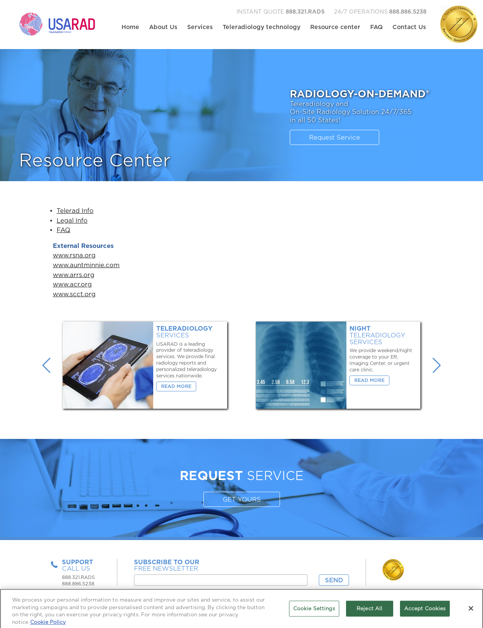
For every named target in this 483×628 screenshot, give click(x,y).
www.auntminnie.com (86, 265)
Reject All (369, 611)
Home (130, 27)
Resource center (335, 27)
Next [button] (436, 365)
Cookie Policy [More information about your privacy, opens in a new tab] (48, 624)
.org (88, 275)
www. (61, 255)
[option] (145, 365)
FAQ (376, 27)
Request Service (334, 137)
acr (74, 284)
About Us (163, 27)
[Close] (471, 610)
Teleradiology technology (261, 27)
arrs (76, 275)
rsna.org (82, 255)
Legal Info (72, 220)
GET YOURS (242, 499)
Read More (176, 386)
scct (76, 294)
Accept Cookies (425, 611)
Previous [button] (46, 365)
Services (200, 27)
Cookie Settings (314, 611)
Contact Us (409, 27)
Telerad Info (75, 210)
